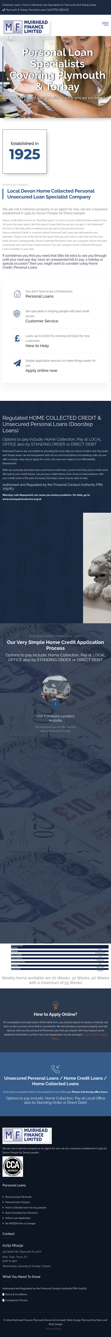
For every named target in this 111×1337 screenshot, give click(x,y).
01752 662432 (60, 9)
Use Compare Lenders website (55, 720)
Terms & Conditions (16, 1294)
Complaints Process (16, 1300)
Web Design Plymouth (79, 1320)
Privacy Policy (54, 1328)
